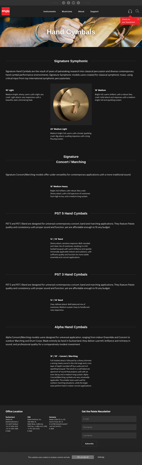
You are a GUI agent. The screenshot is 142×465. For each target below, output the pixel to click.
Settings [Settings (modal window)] (101, 457)
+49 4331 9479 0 (55, 426)
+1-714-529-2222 (33, 429)
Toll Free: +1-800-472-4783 (37, 426)
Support (94, 11)
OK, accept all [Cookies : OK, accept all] (82, 457)
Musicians (67, 11)
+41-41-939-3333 (12, 426)
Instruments (49, 11)
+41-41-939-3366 (12, 429)
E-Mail (8, 431)
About (81, 11)
